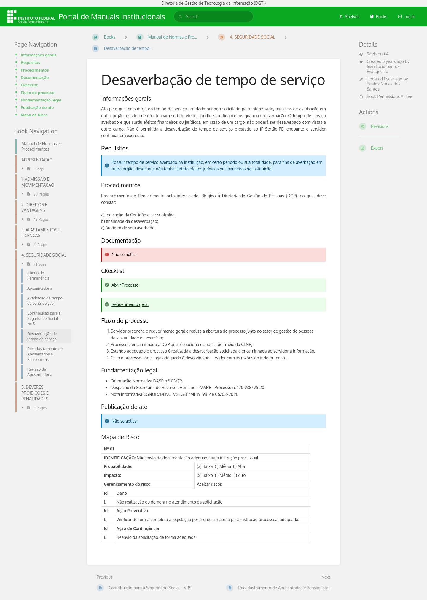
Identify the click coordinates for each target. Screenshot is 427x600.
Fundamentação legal (41, 99)
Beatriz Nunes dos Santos (384, 86)
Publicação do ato (37, 107)
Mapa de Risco (34, 114)
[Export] (386, 148)
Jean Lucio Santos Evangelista (383, 69)
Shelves (349, 16)
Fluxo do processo (38, 92)
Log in (406, 16)
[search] (214, 16)
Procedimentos (35, 69)
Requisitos (30, 62)
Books (378, 16)
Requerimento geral (130, 304)
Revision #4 (373, 54)
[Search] (181, 16)
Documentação (35, 77)
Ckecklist (29, 84)
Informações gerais (38, 54)
